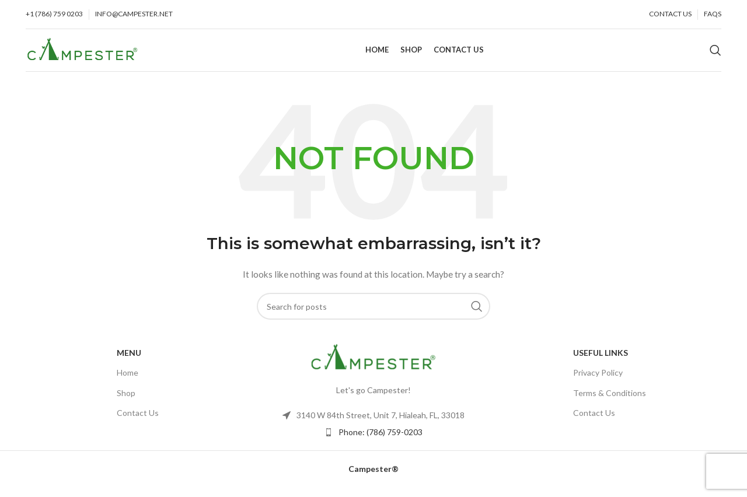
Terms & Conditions (609, 402)
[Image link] (373, 366)
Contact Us (138, 422)
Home (127, 382)
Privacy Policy (598, 382)
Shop (126, 402)
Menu (129, 363)
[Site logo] (82, 54)
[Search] (715, 55)
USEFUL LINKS (600, 363)
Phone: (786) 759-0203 (380, 442)
